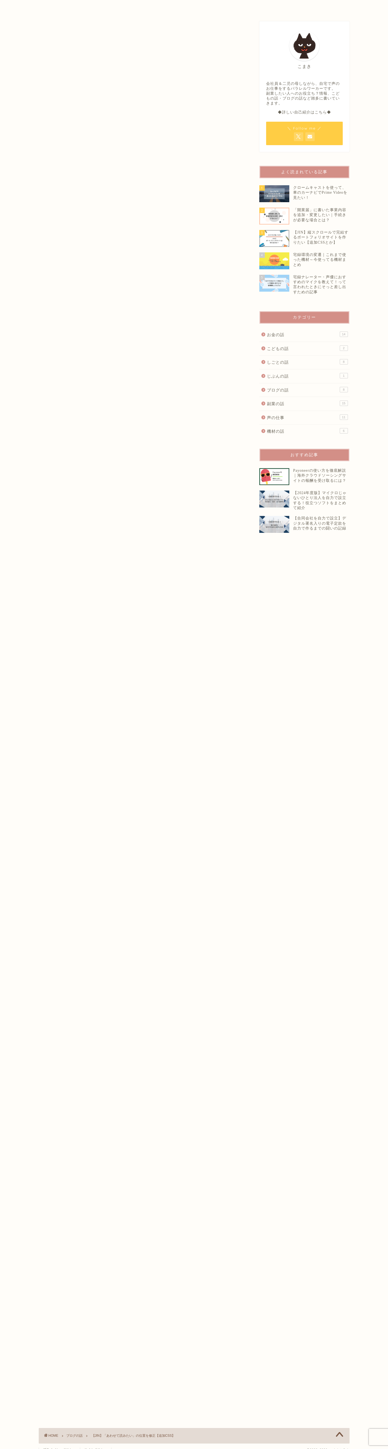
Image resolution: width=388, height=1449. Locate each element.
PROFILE (137, 6)
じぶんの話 (307, 375)
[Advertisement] (308, 700)
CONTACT (269, 6)
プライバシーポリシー (59, 1442)
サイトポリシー (95, 1442)
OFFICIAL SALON (203, 6)
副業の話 (307, 403)
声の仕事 (307, 417)
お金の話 (307, 334)
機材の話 (307, 431)
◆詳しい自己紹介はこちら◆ (304, 112)
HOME (71, 6)
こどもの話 (307, 348)
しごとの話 (307, 362)
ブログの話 (307, 389)
